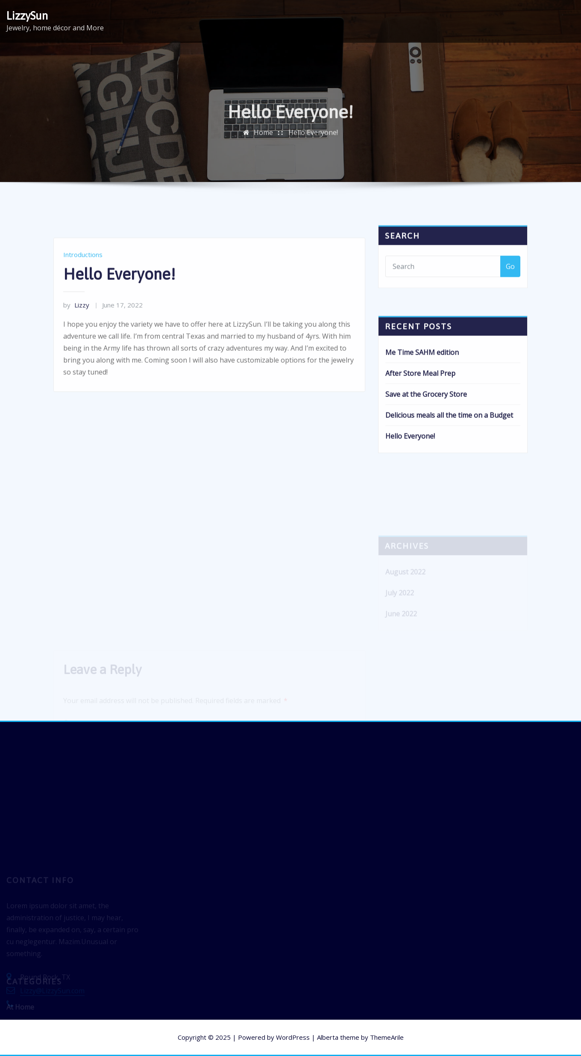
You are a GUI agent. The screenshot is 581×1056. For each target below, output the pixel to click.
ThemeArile (387, 1037)
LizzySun (27, 15)
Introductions (83, 274)
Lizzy (76, 325)
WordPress (293, 1037)
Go (510, 274)
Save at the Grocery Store (426, 412)
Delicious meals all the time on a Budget (449, 433)
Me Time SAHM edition (422, 370)
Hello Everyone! (313, 137)
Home (263, 137)
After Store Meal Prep (420, 391)
